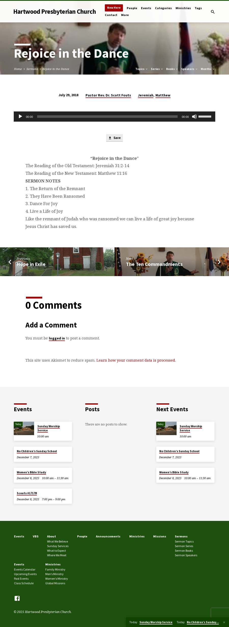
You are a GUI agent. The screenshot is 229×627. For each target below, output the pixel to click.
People (132, 8)
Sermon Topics (184, 542)
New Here (114, 7)
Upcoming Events (25, 574)
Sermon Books (184, 550)
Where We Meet (56, 555)
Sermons (32, 69)
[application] (114, 116)
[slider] (107, 116)
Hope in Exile (31, 264)
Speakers (189, 69)
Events (146, 8)
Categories (163, 8)
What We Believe (57, 542)
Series (157, 69)
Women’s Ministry (56, 578)
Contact (111, 15)
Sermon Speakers (186, 555)
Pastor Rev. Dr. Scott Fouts (108, 95)
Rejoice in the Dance (55, 69)
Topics (141, 69)
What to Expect (56, 550)
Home (18, 69)
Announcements (108, 536)
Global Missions (55, 583)
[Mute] (194, 116)
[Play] (20, 116)
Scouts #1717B (27, 493)
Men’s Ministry (54, 574)
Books (172, 69)
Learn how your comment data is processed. (136, 360)
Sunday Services (57, 546)
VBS (35, 536)
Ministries (183, 8)
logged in (57, 338)
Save (114, 138)
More (125, 15)
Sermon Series (184, 546)
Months (208, 69)
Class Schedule (24, 583)
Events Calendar (24, 570)
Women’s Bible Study (31, 472)
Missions (159, 536)
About (51, 536)
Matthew (162, 95)
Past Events (21, 578)
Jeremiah (145, 95)
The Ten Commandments (154, 264)
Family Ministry (55, 570)
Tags (198, 8)
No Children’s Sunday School (37, 451)
